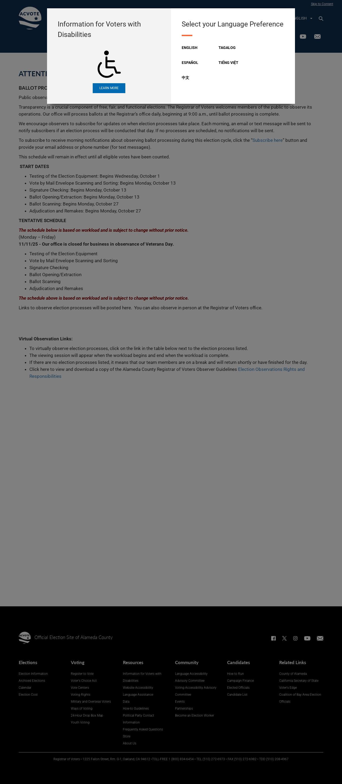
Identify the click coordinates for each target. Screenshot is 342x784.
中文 (185, 77)
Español (190, 62)
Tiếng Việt (228, 62)
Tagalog (227, 47)
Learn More (109, 88)
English (189, 47)
